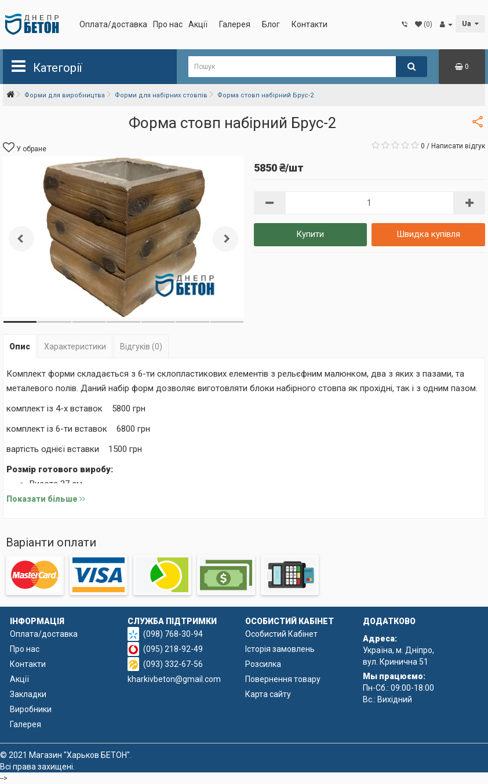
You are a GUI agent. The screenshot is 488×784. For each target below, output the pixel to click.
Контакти (309, 24)
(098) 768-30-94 (173, 634)
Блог (271, 24)
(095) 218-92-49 (173, 649)
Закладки (28, 694)
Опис (19, 346)
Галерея (234, 24)
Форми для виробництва (64, 95)
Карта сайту (268, 694)
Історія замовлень (280, 649)
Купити (310, 234)
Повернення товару (283, 679)
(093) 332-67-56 (173, 664)
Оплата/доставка (113, 24)
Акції (197, 24)
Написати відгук (458, 146)
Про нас (168, 24)
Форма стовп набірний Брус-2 (265, 95)
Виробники (31, 709)
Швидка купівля (428, 234)
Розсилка (263, 664)
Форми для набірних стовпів (161, 95)
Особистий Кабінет (281, 634)
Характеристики (75, 346)
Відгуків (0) (141, 346)
